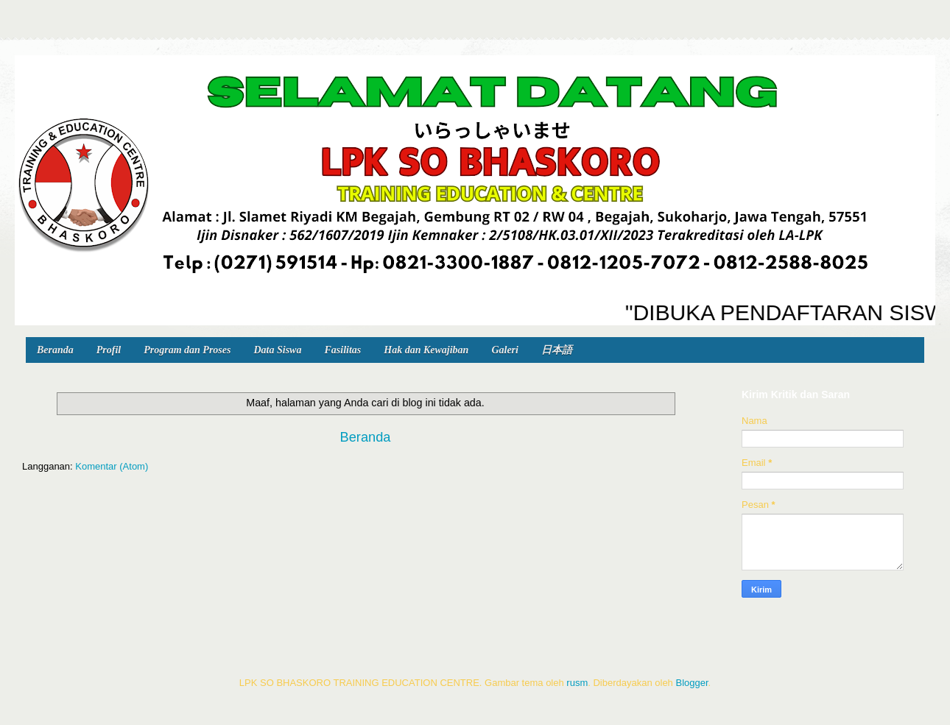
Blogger (691, 682)
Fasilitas (342, 350)
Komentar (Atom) (111, 466)
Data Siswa (277, 350)
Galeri (504, 350)
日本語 (556, 350)
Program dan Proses (187, 350)
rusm (577, 682)
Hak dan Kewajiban (426, 350)
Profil (108, 350)
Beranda (55, 350)
